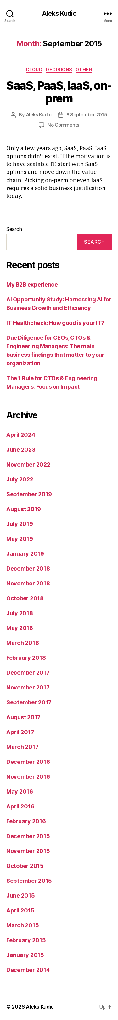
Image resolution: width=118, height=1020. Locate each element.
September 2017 (29, 702)
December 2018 (28, 568)
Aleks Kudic (59, 13)
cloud (34, 69)
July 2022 (19, 479)
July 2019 (19, 524)
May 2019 (19, 538)
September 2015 (29, 880)
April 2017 (20, 732)
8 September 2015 (86, 115)
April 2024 (20, 434)
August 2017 (23, 717)
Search (14, 229)
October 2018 (25, 598)
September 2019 (29, 494)
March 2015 (22, 925)
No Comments (63, 125)
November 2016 (28, 776)
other (84, 69)
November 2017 (28, 687)
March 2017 (22, 747)
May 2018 (19, 628)
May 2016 (19, 791)
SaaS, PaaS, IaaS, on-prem (59, 91)
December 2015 (28, 836)
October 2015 (25, 865)
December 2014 (28, 970)
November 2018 (28, 583)
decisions (59, 69)
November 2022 (28, 464)
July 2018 (19, 613)
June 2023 (21, 449)
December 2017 (28, 672)
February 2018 (26, 657)
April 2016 (20, 806)
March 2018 (22, 643)
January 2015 (25, 955)
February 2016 (26, 821)
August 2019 (23, 509)
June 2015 (20, 895)
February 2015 (26, 940)
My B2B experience (32, 284)
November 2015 (28, 851)
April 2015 (20, 910)
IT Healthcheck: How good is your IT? (55, 322)
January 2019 (25, 553)
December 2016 (28, 761)
